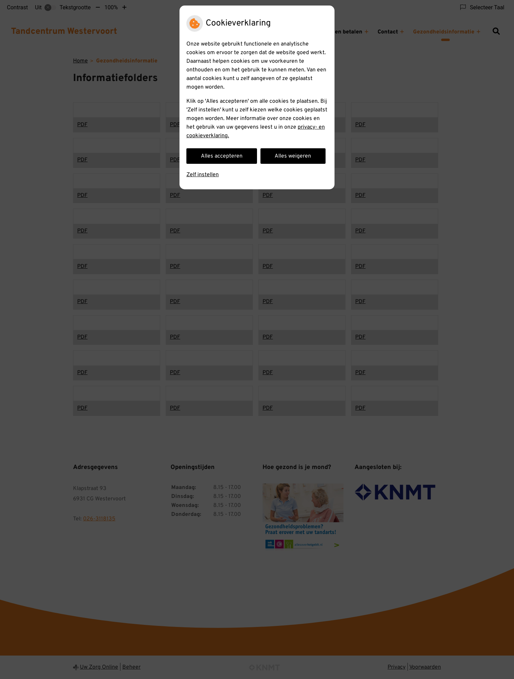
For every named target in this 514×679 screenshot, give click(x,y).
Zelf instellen (202, 174)
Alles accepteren (222, 156)
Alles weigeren (293, 156)
